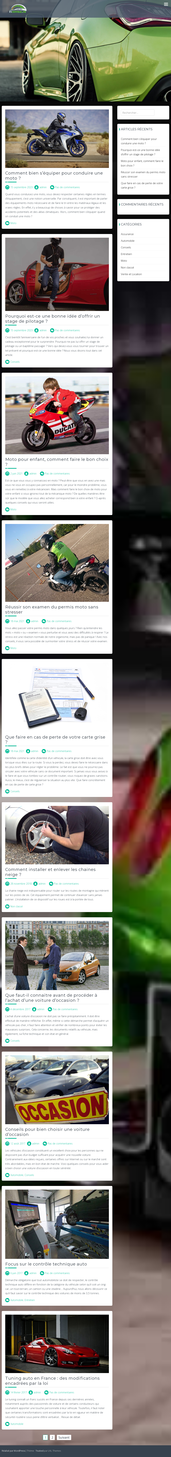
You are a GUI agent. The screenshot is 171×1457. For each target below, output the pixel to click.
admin (43, 187)
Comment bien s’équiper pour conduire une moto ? (54, 176)
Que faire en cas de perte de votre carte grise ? (55, 740)
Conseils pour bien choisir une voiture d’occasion (47, 1132)
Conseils (15, 361)
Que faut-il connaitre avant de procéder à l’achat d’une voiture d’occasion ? (51, 998)
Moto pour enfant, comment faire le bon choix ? (56, 462)
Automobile (16, 1175)
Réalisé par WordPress (13, 1451)
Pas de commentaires (67, 187)
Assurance (127, 234)
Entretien (30, 1300)
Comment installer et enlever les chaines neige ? (50, 872)
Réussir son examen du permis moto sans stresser (51, 609)
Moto (13, 223)
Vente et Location (131, 274)
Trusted (39, 1451)
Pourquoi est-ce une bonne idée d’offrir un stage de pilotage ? (52, 319)
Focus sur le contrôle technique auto (46, 1264)
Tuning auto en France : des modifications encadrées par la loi (52, 1381)
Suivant (64, 1437)
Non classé (16, 906)
